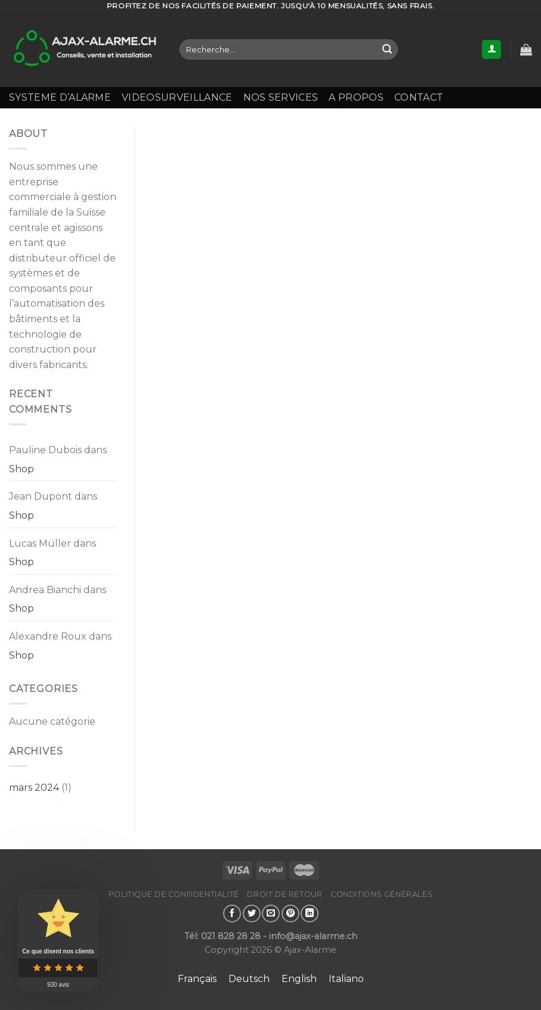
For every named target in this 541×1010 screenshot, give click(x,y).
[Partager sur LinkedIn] (310, 913)
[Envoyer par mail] (271, 913)
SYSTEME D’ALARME (60, 97)
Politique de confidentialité (174, 894)
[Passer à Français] (197, 979)
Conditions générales (381, 894)
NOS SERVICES (281, 97)
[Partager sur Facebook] (232, 913)
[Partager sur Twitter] (252, 913)
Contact (418, 97)
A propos (356, 97)
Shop (21, 469)
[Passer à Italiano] (346, 979)
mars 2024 (34, 787)
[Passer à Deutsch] (249, 979)
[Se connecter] (491, 50)
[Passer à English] (299, 979)
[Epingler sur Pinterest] (290, 913)
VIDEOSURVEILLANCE (177, 97)
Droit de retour (284, 894)
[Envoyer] (387, 49)
